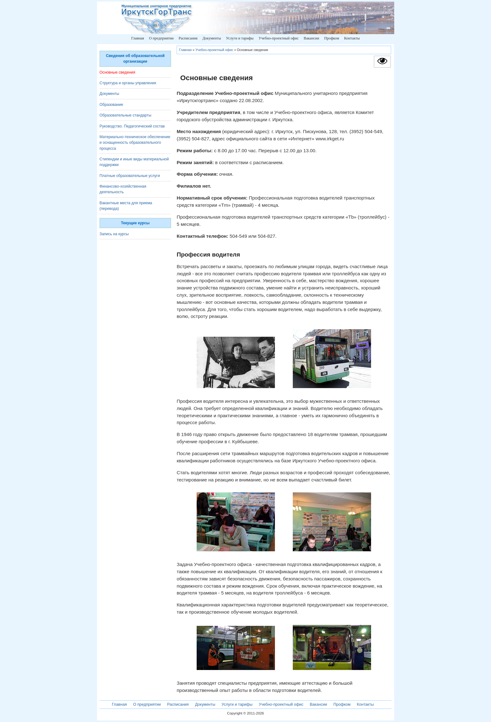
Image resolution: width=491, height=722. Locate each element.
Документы (211, 38)
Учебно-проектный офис (279, 38)
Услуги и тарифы (239, 38)
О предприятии (161, 38)
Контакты (352, 38)
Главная (137, 38)
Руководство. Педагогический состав (132, 126)
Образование (111, 104)
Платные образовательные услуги (130, 176)
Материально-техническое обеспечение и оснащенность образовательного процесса (135, 142)
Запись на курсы (114, 234)
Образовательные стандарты (125, 115)
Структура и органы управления (128, 83)
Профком (331, 38)
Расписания (187, 38)
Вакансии (311, 38)
